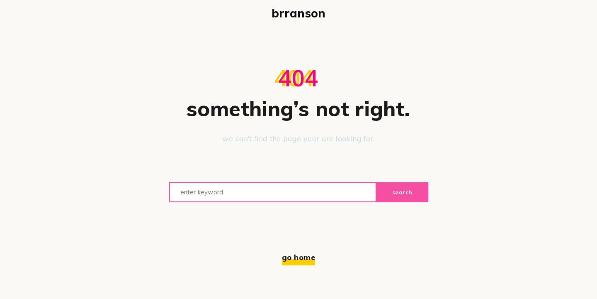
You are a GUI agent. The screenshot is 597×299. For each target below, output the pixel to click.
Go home (298, 257)
